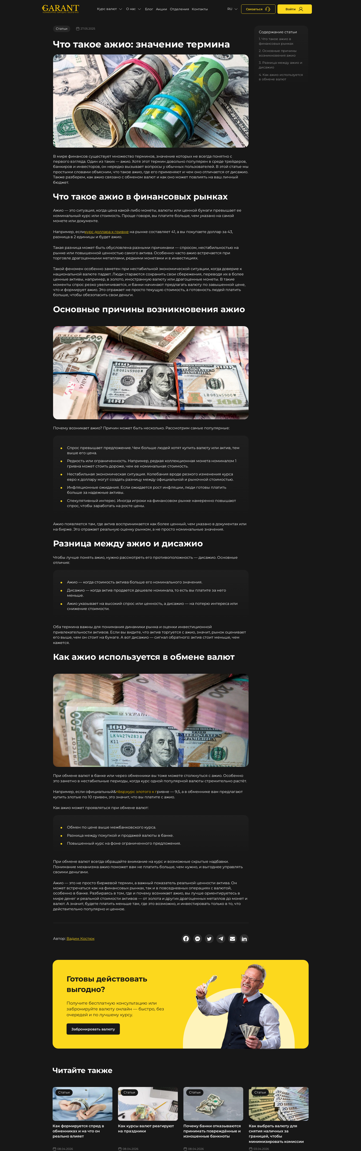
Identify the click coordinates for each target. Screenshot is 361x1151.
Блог (149, 9)
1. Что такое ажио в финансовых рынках (276, 41)
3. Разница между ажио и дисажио (280, 65)
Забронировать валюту (93, 1029)
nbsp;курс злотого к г (136, 791)
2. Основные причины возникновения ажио (278, 53)
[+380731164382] (258, 9)
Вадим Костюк (80, 938)
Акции (161, 9)
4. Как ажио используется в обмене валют (281, 77)
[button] (110, 9)
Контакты (200, 9)
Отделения (179, 9)
